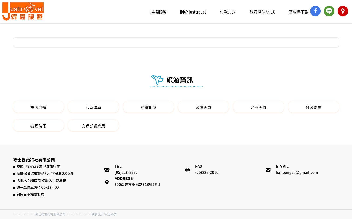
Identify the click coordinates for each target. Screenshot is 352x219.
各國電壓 (314, 107)
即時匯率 (93, 107)
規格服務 (158, 12)
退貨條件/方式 (262, 12)
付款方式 (228, 12)
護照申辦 (38, 107)
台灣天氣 (258, 107)
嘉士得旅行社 (23, 11)
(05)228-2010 (206, 172)
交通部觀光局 (93, 126)
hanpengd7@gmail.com (297, 172)
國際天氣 (203, 107)
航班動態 (148, 107)
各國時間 (38, 126)
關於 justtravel (193, 12)
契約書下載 (299, 12)
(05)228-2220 (126, 172)
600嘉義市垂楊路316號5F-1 (138, 184)
